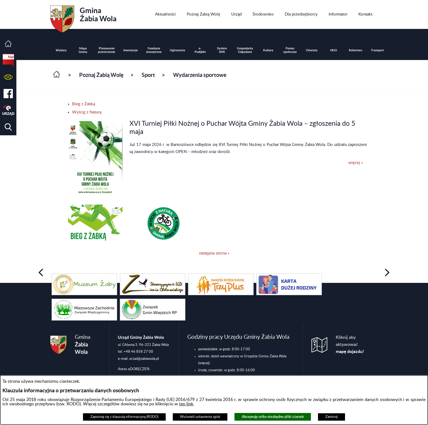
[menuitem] (165, 14)
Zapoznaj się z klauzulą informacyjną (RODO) (124, 417)
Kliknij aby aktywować (350, 344)
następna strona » (214, 253)
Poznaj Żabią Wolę (101, 75)
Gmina (83, 17)
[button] (8, 77)
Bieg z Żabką (83, 104)
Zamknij (331, 417)
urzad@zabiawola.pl (144, 358)
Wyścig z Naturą (86, 112)
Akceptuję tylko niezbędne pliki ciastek (273, 417)
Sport (148, 75)
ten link (186, 404)
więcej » (355, 163)
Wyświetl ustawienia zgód (200, 417)
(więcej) (204, 363)
